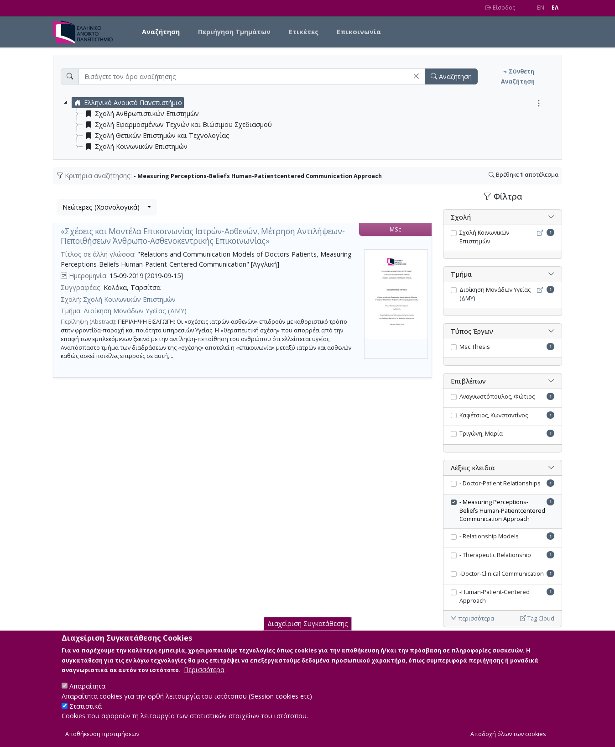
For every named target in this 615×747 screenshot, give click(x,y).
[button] (416, 76)
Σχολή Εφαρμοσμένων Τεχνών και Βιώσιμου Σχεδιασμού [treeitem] (177, 124)
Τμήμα (461, 274)
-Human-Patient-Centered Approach (494, 596)
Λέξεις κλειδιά (473, 467)
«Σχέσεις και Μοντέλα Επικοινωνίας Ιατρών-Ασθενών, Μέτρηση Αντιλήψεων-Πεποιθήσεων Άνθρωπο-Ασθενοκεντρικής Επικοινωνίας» (203, 236)
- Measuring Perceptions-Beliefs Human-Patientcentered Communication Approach (502, 510)
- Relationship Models (489, 536)
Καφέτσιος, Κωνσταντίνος (493, 415)
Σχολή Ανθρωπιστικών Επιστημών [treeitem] (141, 113)
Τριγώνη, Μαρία (481, 433)
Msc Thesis (474, 347)
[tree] (311, 124)
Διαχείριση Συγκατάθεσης (307, 632)
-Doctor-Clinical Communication (501, 574)
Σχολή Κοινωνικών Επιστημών (129, 299)
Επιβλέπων (468, 381)
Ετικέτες (303, 31)
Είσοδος (500, 7)
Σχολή (461, 217)
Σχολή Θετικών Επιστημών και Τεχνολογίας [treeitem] (156, 135)
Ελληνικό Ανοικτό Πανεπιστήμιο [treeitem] (127, 102)
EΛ (555, 7)
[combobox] (107, 207)
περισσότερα (472, 618)
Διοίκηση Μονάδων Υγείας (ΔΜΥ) (135, 310)
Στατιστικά (85, 714)
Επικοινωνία (359, 31)
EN (540, 7)
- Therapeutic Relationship (495, 555)
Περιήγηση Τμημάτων (234, 31)
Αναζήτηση (161, 31)
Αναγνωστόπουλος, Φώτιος (497, 396)
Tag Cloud (537, 618)
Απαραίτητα (87, 694)
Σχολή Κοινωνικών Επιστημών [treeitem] (135, 146)
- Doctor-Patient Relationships (500, 483)
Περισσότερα (204, 678)
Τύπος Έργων (472, 331)
